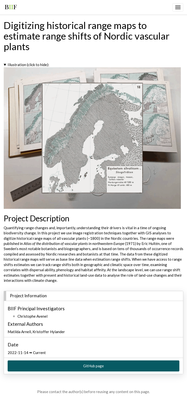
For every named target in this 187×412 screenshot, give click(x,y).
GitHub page (93, 366)
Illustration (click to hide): (28, 64)
